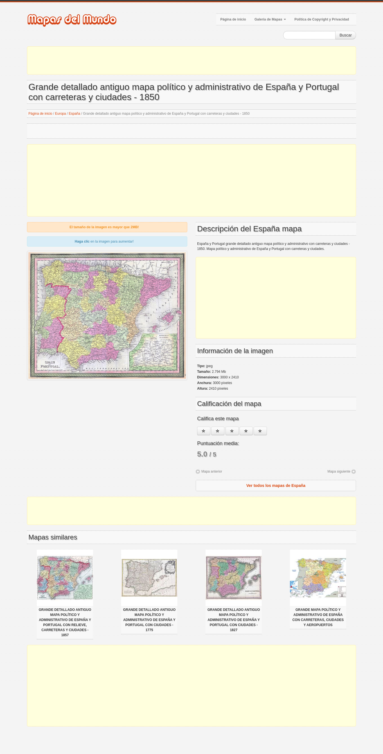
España (74, 114)
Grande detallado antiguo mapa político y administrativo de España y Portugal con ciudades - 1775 (149, 620)
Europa (60, 114)
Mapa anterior (211, 471)
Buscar (345, 35)
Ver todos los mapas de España (275, 485)
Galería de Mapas (270, 19)
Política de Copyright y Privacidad (321, 19)
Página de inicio (233, 19)
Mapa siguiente (339, 471)
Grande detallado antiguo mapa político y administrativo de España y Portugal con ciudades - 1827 (234, 620)
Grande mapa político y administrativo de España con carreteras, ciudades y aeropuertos (318, 617)
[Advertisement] (191, 60)
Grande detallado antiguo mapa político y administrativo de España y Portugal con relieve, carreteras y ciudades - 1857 (65, 622)
